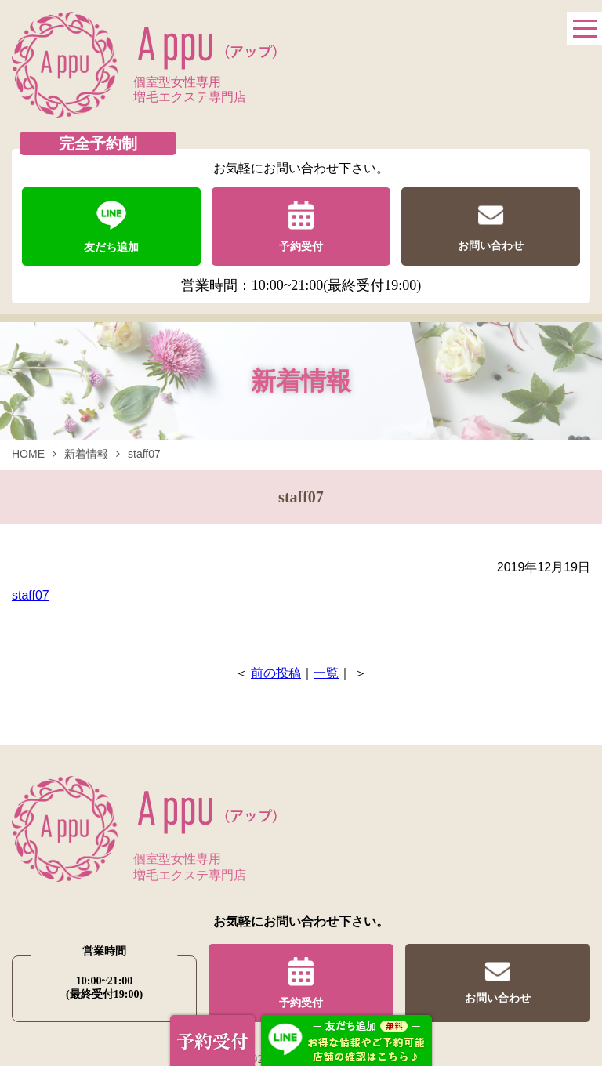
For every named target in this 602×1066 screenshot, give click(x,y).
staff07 (30, 595)
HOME (28, 454)
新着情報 (86, 454)
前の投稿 (276, 673)
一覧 (326, 673)
